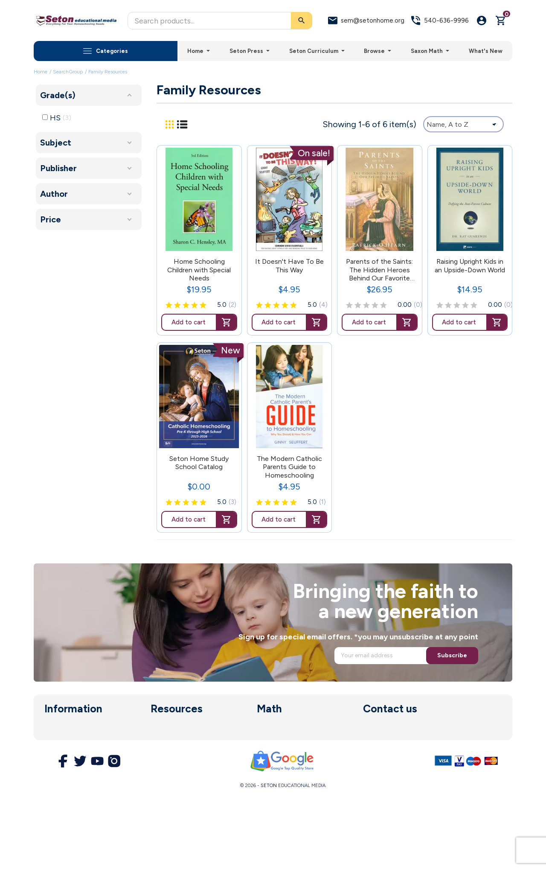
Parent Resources (177, 754)
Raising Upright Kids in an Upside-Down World (470, 265)
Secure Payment (68, 778)
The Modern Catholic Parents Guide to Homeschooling (289, 467)
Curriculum (166, 729)
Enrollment (166, 741)
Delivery (56, 729)
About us (57, 741)
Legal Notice (63, 754)
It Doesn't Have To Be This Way (289, 265)
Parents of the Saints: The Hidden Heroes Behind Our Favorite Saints (379, 269)
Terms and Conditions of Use (87, 766)
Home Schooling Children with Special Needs (199, 269)
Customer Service (177, 766)
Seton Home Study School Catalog (199, 463)
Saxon (265, 729)
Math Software (279, 741)
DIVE (264, 754)
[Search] (220, 20)
